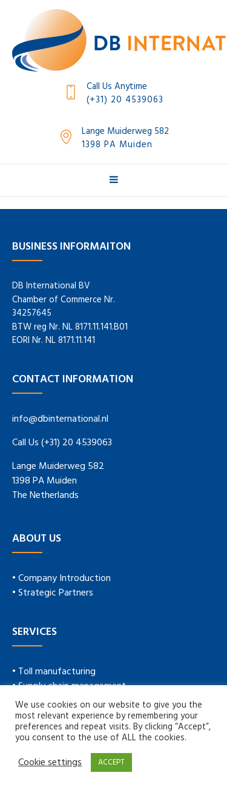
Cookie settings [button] (50, 762)
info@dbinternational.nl (60, 419)
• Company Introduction (61, 578)
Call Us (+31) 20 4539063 (62, 443)
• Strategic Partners (52, 593)
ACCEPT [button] (111, 762)
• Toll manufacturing (54, 672)
